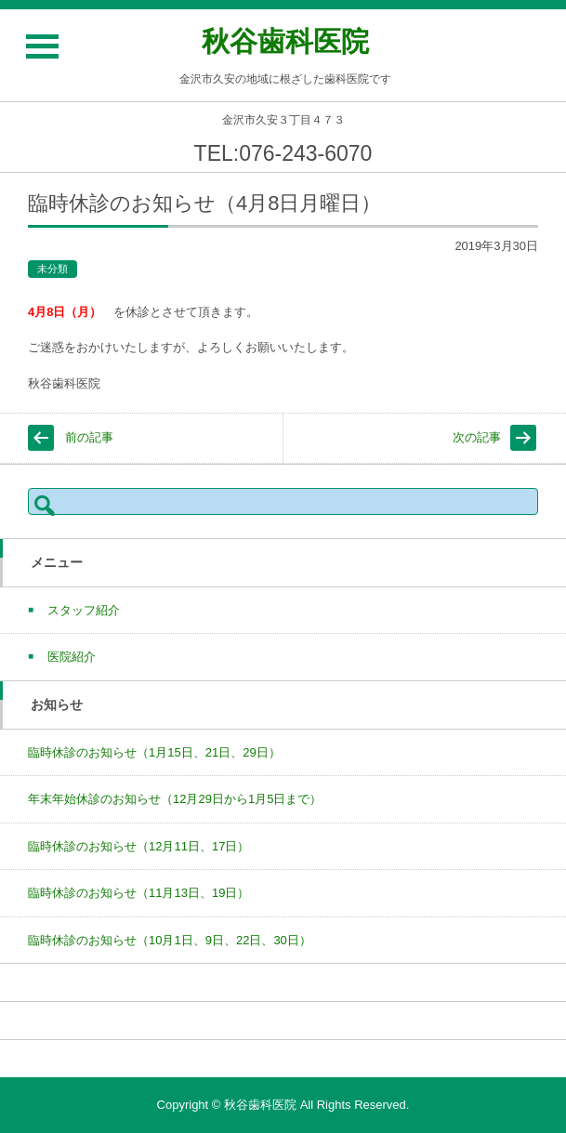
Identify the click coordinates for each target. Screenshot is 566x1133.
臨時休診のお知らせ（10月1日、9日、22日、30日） (169, 940)
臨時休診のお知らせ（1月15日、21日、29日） (154, 752)
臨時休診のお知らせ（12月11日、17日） (138, 846)
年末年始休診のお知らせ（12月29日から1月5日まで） (175, 799)
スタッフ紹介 (83, 610)
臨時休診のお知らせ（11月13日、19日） (138, 893)
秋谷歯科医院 (285, 41)
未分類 (52, 268)
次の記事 (477, 437)
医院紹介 (71, 657)
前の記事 (89, 437)
